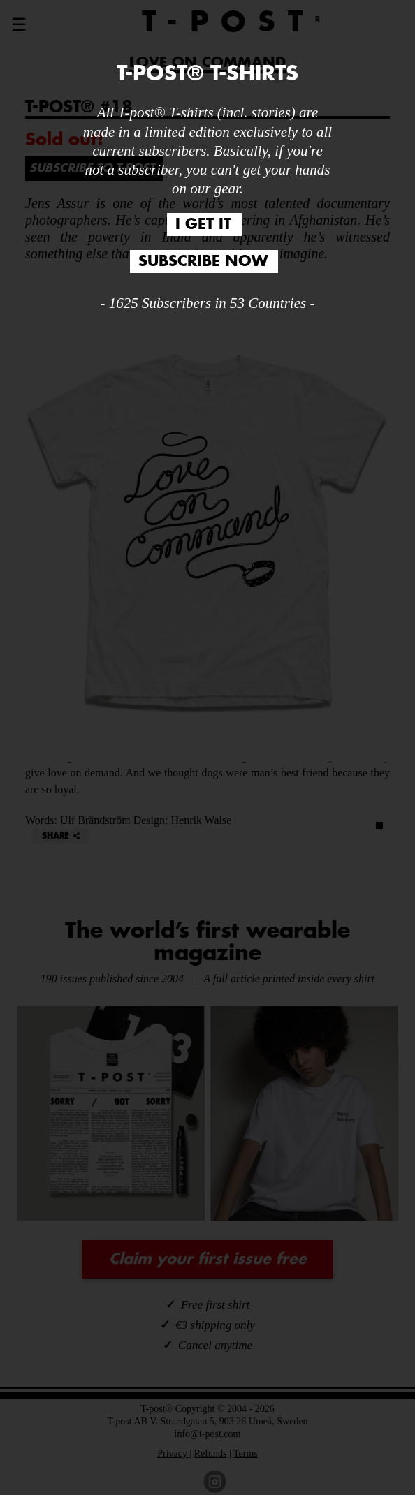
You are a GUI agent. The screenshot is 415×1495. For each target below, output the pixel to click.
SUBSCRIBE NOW (203, 261)
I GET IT (203, 224)
